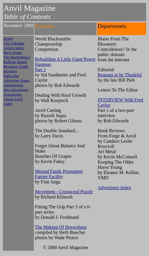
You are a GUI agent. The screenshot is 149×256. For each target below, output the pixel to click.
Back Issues (12, 52)
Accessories (12, 94)
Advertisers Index (114, 187)
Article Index (13, 48)
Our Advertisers (15, 89)
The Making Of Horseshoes (61, 227)
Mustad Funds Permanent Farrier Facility (59, 174)
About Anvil (13, 99)
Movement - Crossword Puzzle (64, 191)
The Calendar (13, 43)
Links (7, 103)
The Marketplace (16, 57)
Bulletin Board (15, 62)
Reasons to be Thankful (120, 74)
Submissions (13, 85)
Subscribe (11, 76)
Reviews (10, 71)
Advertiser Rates (16, 80)
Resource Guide (16, 66)
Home (8, 38)
